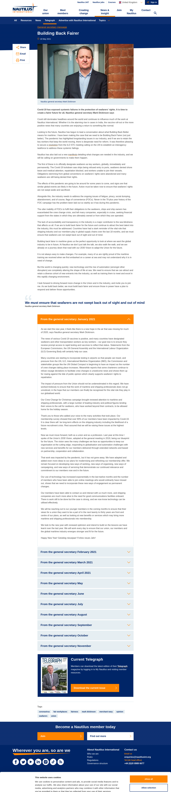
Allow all (149, 763)
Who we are (92, 754)
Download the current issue (95, 688)
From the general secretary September (66, 625)
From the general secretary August (64, 614)
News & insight (105, 12)
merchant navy (106, 712)
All (15, 20)
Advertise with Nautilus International (77, 20)
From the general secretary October (64, 635)
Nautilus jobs (98, 2)
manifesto (72, 154)
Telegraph (50, 20)
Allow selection (148, 772)
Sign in (154, 2)
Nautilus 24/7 (83, 2)
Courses (112, 2)
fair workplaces (60, 712)
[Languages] (130, 2)
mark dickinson (89, 712)
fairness (74, 712)
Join (119, 10)
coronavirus (44, 712)
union (53, 716)
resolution (53, 145)
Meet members (62, 12)
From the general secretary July (62, 604)
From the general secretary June (62, 593)
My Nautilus (131, 12)
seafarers (43, 716)
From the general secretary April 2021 (66, 572)
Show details (140, 787)
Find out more (111, 736)
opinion (119, 712)
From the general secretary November (66, 645)
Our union (45, 12)
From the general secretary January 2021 (68, 319)
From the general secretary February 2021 (68, 551)
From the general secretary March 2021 (67, 562)
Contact (145, 10)
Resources (26, 20)
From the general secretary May (62, 583)
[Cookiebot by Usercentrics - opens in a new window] (17, 787)
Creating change (84, 12)
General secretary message (52, 27)
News (38, 20)
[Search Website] (155, 13)
